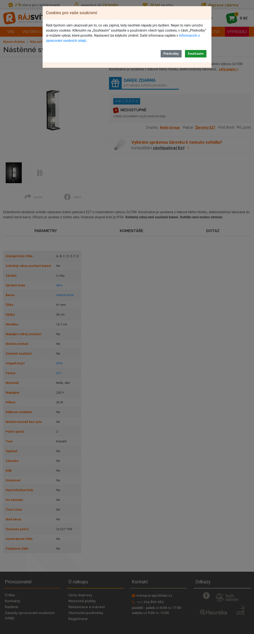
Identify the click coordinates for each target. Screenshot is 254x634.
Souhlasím (196, 53)
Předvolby (171, 53)
